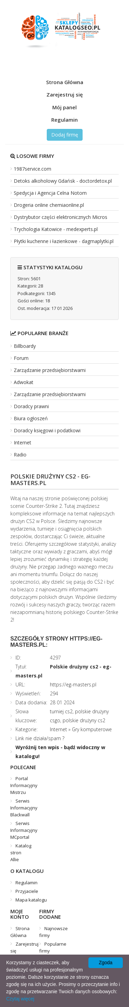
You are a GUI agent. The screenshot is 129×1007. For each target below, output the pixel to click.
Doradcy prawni (31, 406)
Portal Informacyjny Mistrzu (23, 785)
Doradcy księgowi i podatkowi (47, 430)
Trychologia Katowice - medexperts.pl (56, 229)
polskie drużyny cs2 (84, 720)
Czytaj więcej (20, 998)
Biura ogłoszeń (31, 418)
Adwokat (23, 382)
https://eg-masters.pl (73, 684)
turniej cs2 (61, 711)
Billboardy (25, 346)
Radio (20, 454)
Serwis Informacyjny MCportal (23, 830)
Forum (21, 358)
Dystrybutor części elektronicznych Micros (60, 217)
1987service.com (32, 168)
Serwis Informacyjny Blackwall (23, 808)
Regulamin (64, 119)
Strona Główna (64, 82)
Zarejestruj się (64, 94)
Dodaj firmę (64, 134)
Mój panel (64, 107)
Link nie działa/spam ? (39, 738)
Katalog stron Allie (20, 853)
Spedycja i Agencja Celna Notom (50, 193)
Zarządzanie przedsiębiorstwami (50, 370)
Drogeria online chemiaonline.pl (49, 205)
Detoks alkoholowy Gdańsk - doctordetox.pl (63, 181)
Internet (22, 442)
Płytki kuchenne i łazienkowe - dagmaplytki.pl (64, 241)
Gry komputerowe (92, 729)
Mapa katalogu (31, 900)
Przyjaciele (26, 891)
